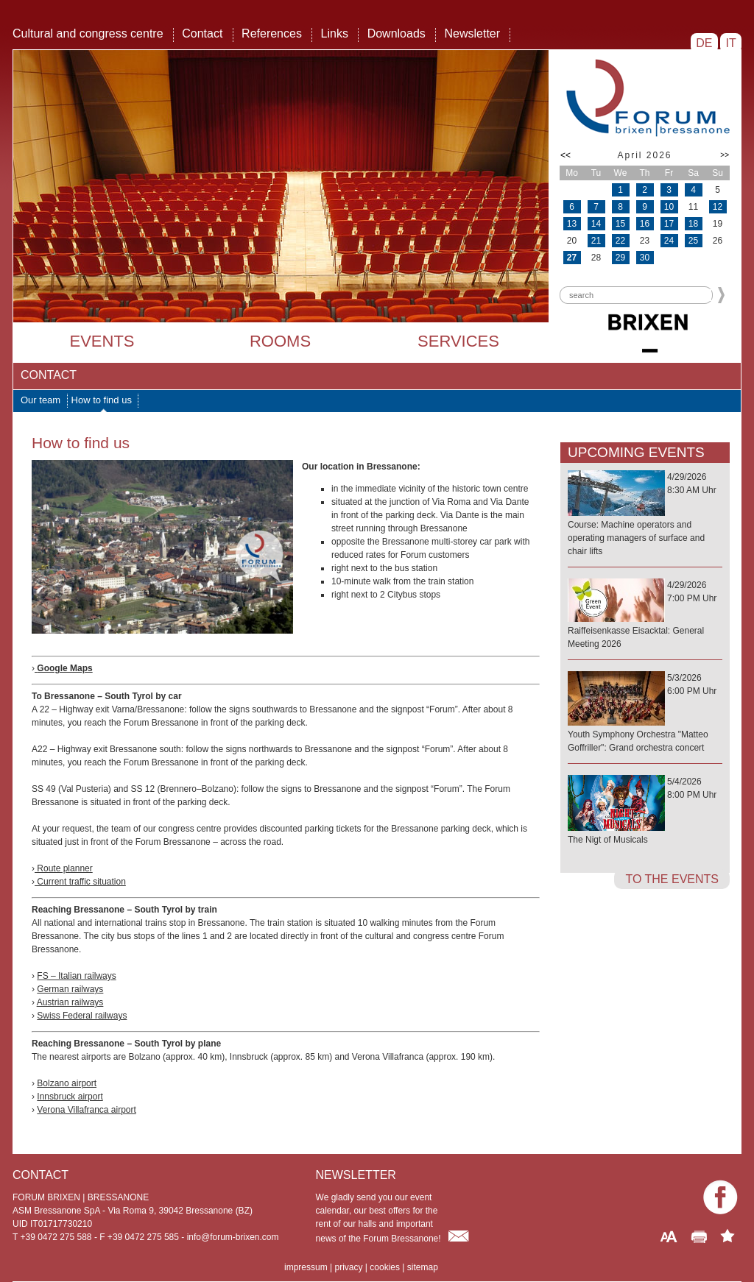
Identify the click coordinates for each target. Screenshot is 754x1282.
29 (620, 257)
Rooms (280, 341)
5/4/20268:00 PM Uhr (645, 811)
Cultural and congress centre (88, 33)
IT (730, 43)
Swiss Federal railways (82, 1015)
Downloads (396, 33)
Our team (40, 400)
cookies (385, 1267)
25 (693, 240)
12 (717, 207)
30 (644, 257)
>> (724, 155)
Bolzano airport (66, 1083)
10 (669, 207)
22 (620, 240)
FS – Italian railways (76, 976)
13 (572, 224)
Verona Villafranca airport (86, 1110)
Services (458, 341)
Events (101, 341)
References (272, 33)
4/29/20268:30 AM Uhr (645, 515)
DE (704, 43)
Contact (202, 33)
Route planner (64, 868)
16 (644, 224)
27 (572, 257)
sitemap (422, 1267)
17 (669, 224)
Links (334, 33)
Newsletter (472, 33)
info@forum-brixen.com (233, 1237)
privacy (348, 1267)
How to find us (101, 400)
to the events (672, 879)
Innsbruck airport (69, 1096)
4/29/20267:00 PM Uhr (645, 615)
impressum (306, 1267)
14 (596, 224)
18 (693, 224)
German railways (70, 989)
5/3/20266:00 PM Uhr (645, 713)
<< (565, 155)
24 (669, 240)
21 (596, 240)
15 (620, 224)
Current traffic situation (80, 881)
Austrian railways (70, 1002)
